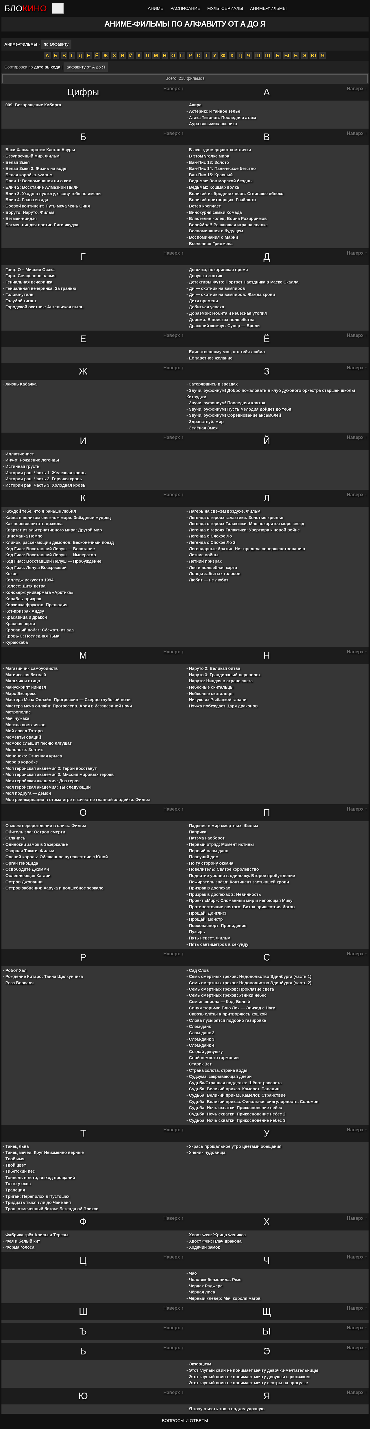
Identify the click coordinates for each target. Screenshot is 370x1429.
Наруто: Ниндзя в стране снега (221, 681)
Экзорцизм (200, 1364)
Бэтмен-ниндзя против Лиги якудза (41, 225)
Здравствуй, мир (206, 421)
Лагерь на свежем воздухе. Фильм (224, 511)
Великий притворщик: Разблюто (222, 199)
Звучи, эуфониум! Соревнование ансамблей (235, 415)
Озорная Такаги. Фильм (29, 850)
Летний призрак (205, 561)
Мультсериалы (225, 8)
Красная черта (20, 623)
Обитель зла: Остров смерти (35, 832)
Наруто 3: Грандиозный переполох (225, 674)
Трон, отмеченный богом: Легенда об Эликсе (51, 1208)
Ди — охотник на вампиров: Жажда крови (232, 294)
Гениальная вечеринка (28, 282)
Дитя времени (203, 301)
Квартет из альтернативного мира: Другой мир (53, 530)
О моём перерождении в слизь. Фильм (45, 825)
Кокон (11, 573)
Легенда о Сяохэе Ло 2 (212, 542)
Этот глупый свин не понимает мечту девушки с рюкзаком (249, 1376)
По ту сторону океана (211, 863)
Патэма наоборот (207, 838)
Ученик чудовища (207, 1152)
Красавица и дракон (26, 617)
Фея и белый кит (22, 1241)
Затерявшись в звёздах (213, 384)
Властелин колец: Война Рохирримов (228, 218)
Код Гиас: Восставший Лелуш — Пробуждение (53, 561)
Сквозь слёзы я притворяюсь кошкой (228, 1014)
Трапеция (15, 1190)
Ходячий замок (204, 1247)
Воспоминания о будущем (216, 231)
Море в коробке (21, 762)
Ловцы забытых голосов (214, 573)
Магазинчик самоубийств (31, 668)
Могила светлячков (25, 724)
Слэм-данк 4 (201, 1045)
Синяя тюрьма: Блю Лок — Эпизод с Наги (232, 1008)
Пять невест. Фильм (209, 938)
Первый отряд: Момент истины (221, 844)
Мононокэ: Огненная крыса (33, 756)
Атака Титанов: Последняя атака (222, 117)
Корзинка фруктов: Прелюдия (36, 605)
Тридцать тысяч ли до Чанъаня (38, 1202)
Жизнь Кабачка (21, 384)
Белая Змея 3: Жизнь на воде (35, 168)
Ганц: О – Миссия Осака (30, 269)
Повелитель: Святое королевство (224, 869)
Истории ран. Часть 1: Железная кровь (45, 472)
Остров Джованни (23, 882)
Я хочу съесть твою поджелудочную (227, 1408)
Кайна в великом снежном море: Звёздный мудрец (58, 517)
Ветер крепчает (205, 206)
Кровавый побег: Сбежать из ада (39, 630)
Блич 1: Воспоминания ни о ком (38, 181)
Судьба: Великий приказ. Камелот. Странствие (237, 1095)
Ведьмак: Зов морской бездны (221, 181)
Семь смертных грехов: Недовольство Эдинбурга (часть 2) (250, 983)
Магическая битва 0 (25, 674)
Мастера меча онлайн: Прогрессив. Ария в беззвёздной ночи (68, 706)
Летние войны (204, 555)
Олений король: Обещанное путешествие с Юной (57, 857)
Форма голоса (19, 1247)
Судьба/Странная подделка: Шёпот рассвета (235, 1082)
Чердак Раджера (206, 1286)
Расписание (185, 8)
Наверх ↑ (173, 88)
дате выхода (47, 67)
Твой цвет (15, 1165)
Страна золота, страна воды (218, 1070)
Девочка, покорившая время (218, 269)
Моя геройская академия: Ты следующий (48, 787)
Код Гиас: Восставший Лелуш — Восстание (50, 548)
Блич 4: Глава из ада (26, 199)
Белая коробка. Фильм (29, 175)
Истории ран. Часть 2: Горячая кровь (43, 479)
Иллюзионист (19, 454)
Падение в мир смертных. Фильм (223, 825)
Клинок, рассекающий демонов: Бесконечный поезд (59, 542)
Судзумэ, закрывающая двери (220, 1076)
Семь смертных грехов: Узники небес (228, 995)
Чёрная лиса (202, 1292)
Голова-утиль (19, 294)
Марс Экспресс (21, 693)
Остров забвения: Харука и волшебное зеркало (54, 888)
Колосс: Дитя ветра (25, 586)
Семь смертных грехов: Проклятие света (231, 989)
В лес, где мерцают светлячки (220, 149)
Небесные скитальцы (211, 687)
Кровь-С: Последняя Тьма (32, 636)
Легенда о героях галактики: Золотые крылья (236, 517)
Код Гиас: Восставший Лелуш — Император (50, 555)
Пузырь (197, 931)
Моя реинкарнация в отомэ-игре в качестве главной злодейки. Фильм (77, 799)
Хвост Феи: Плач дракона (215, 1241)
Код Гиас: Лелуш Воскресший (36, 567)
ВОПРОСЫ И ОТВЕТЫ (185, 1420)
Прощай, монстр (206, 919)
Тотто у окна (18, 1183)
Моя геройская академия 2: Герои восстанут (51, 768)
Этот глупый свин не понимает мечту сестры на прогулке (248, 1382)
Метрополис (18, 712)
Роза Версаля (19, 983)
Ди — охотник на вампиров (217, 288)
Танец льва (17, 1146)
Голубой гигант (21, 301)
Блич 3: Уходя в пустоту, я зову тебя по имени (53, 193)
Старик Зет (200, 1064)
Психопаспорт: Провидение (218, 925)
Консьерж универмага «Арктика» (39, 592)
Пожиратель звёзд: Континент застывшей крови (239, 882)
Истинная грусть (22, 466)
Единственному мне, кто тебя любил (227, 351)
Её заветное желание (210, 358)
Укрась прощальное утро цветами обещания (235, 1146)
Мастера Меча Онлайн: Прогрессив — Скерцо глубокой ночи (68, 699)
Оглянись (15, 838)
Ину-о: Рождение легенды (32, 460)
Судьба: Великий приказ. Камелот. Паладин (234, 1089)
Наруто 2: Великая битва (214, 668)
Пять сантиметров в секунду (218, 944)
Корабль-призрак (23, 598)
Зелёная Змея (203, 428)
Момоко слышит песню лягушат (38, 743)
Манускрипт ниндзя (25, 687)
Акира (195, 105)
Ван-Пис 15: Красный (211, 175)
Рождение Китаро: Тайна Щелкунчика (44, 976)
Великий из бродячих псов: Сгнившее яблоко (236, 193)
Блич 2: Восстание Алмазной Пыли (42, 187)
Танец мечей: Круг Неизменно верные (44, 1152)
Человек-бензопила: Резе (215, 1279)
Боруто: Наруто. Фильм (29, 212)
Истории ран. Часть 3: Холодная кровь (45, 485)
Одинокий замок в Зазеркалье (36, 844)
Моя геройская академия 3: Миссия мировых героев (59, 774)
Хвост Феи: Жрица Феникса (217, 1234)
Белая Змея (17, 162)
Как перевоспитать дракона (34, 523)
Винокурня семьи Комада (215, 212)
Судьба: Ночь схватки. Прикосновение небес (235, 1107)
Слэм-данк (200, 1026)
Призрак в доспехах (209, 888)
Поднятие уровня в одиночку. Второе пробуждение (242, 875)
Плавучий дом (204, 857)
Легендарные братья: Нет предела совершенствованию (247, 548)
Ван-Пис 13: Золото (209, 162)
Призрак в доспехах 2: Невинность (225, 894)
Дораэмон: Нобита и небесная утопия (228, 313)
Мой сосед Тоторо (24, 731)
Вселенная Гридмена (211, 243)
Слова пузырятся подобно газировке (227, 1020)
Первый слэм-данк (208, 850)
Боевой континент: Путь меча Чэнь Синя (47, 206)
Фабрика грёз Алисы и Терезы (37, 1234)
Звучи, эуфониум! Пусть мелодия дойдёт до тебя (240, 409)
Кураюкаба (16, 642)
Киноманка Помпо (23, 536)
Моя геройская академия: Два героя (42, 781)
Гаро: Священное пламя (30, 275)
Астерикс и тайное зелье (214, 111)
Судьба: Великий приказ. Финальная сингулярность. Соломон (254, 1101)
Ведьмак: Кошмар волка (214, 187)
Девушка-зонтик (205, 275)
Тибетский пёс (20, 1171)
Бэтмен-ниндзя (21, 218)
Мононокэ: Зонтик (24, 749)
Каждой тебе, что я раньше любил (40, 511)
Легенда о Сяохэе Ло (210, 536)
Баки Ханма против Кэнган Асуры (40, 149)
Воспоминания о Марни (213, 237)
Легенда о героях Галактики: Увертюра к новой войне (244, 530)
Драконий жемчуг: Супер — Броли (224, 325)
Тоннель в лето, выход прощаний (40, 1177)
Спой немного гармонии (214, 1057)
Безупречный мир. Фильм (32, 156)
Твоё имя (15, 1158)
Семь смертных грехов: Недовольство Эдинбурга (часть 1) (250, 976)
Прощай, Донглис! (207, 913)
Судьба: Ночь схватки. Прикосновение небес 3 (237, 1120)
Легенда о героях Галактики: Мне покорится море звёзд (246, 523)
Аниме (155, 8)
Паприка (197, 832)
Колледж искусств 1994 (29, 580)
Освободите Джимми (27, 869)
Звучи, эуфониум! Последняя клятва (227, 403)
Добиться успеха (206, 307)
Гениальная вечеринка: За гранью (40, 288)
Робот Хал (16, 970)
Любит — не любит (208, 580)
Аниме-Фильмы (268, 8)
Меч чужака (17, 718)
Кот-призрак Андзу (24, 611)
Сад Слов (199, 970)
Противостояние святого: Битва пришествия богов (242, 907)
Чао (193, 1273)
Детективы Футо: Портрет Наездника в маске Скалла (244, 282)
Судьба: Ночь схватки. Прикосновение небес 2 (237, 1114)
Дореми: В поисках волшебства (221, 319)
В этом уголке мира (209, 156)
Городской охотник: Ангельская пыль (44, 307)
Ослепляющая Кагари (28, 875)
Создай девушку (206, 1051)
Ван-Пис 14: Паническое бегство (222, 168)
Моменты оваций (23, 737)
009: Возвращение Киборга (33, 105)
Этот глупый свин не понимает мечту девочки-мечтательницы (253, 1370)
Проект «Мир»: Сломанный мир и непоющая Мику (241, 900)
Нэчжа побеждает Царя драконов (223, 706)
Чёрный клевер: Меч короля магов (225, 1298)
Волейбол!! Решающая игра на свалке (228, 225)
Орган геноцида (21, 863)
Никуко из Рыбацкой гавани (218, 699)
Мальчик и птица (22, 681)
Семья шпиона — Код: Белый (219, 1001)
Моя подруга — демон (28, 793)
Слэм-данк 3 (201, 1039)
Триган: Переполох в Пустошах (37, 1196)
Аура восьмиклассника (213, 123)
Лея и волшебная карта (213, 567)
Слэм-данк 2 (201, 1032)
